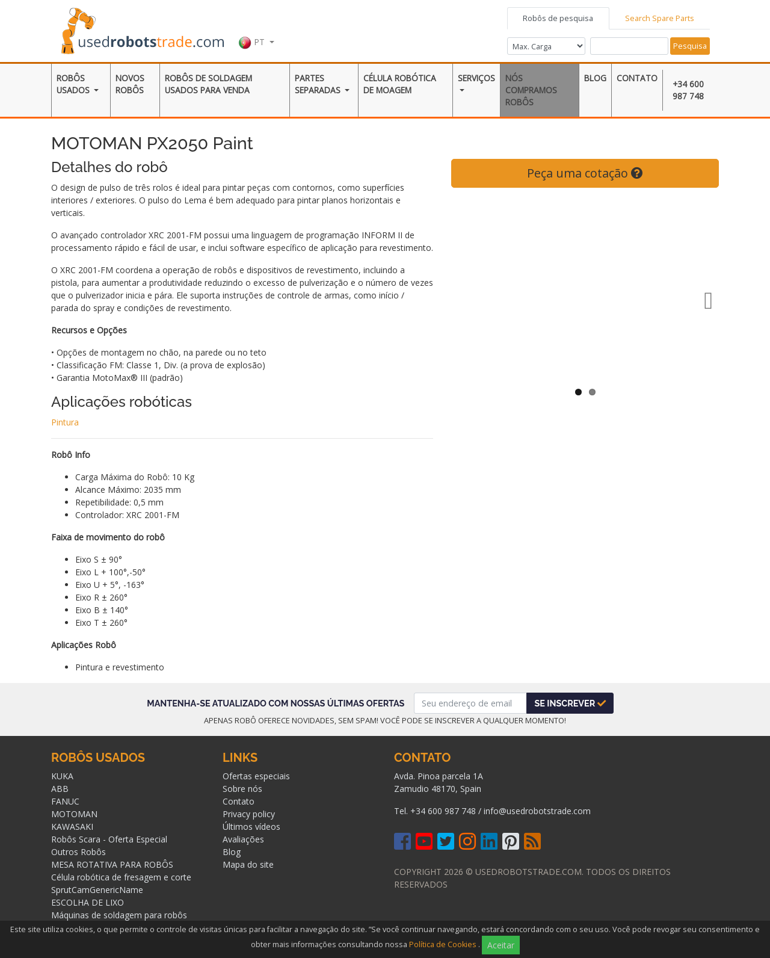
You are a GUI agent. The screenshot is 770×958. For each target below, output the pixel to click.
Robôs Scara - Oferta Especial (109, 839)
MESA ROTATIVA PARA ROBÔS (112, 864)
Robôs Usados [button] (74, 84)
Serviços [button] (476, 78)
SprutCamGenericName (97, 889)
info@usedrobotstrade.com (537, 811)
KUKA (62, 776)
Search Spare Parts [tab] (659, 18)
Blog (595, 78)
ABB (60, 788)
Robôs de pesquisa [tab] (558, 18)
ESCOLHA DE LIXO (87, 902)
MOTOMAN (74, 814)
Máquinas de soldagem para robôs (119, 915)
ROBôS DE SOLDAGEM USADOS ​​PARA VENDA (208, 84)
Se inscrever (569, 703)
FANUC (65, 801)
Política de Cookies (442, 944)
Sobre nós (242, 788)
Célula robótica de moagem (399, 84)
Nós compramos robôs (531, 90)
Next (701, 301)
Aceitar (500, 945)
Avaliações (243, 839)
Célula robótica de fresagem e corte (121, 877)
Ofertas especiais (256, 776)
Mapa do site (248, 864)
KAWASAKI (72, 826)
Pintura (65, 422)
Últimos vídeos (251, 826)
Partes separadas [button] (319, 84)
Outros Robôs (78, 852)
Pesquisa (690, 45)
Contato (637, 78)
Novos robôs (130, 84)
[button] (256, 29)
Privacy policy (249, 814)
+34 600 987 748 (688, 90)
